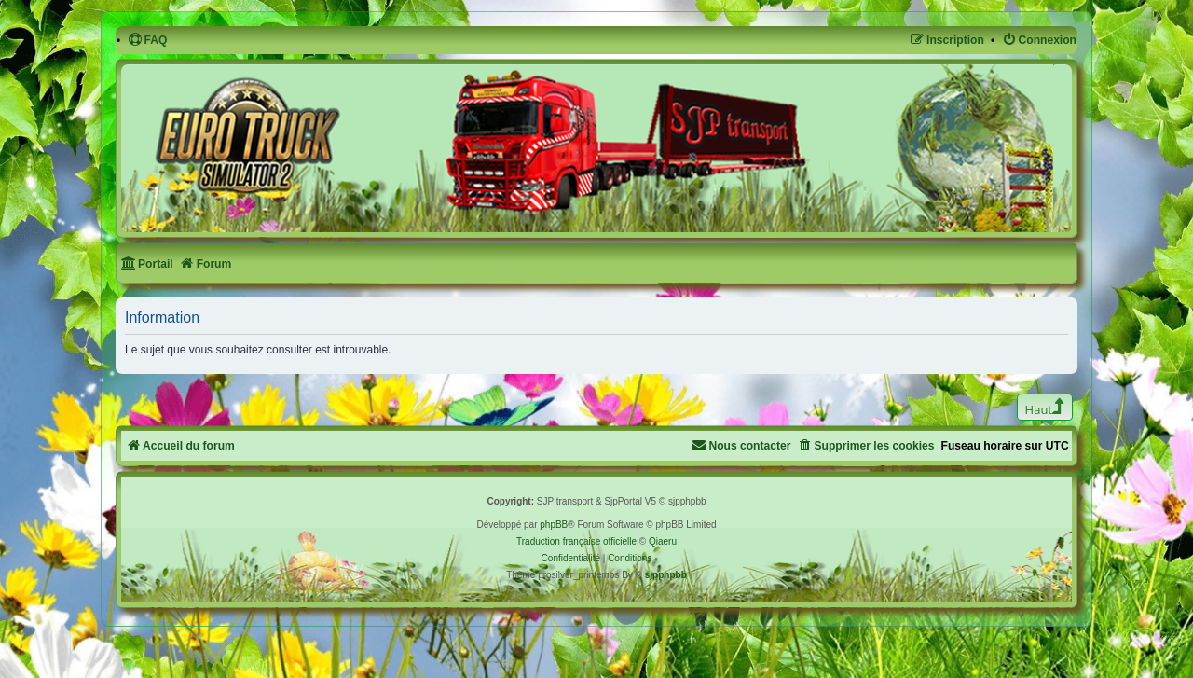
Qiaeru (663, 541)
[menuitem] (148, 40)
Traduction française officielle (576, 541)
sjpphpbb (666, 575)
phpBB (554, 524)
